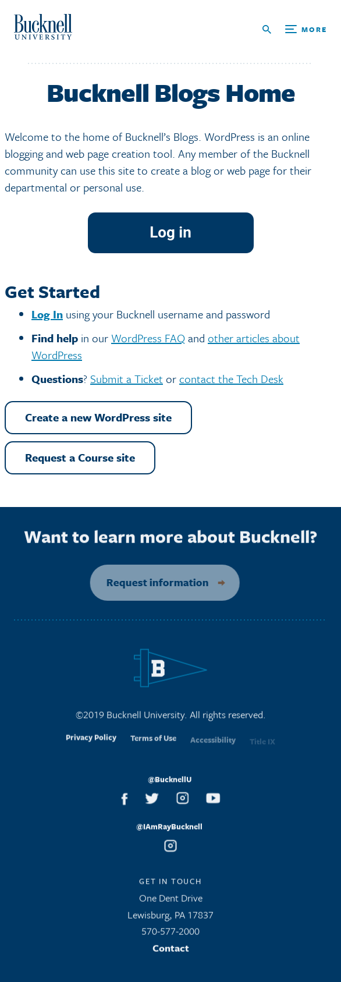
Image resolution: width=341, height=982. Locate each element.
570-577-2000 (170, 935)
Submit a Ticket (126, 379)
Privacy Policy (91, 745)
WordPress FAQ (148, 338)
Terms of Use (153, 745)
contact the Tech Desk (231, 379)
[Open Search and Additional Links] (294, 29)
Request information (152, 582)
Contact (170, 951)
